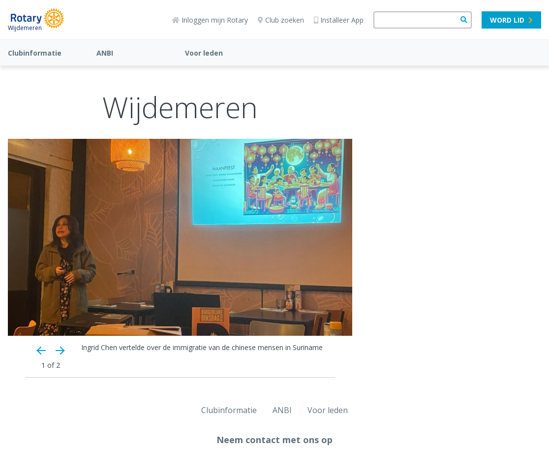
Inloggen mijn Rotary (210, 20)
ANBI (104, 53)
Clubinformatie (34, 53)
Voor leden (204, 53)
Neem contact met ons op (274, 440)
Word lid (511, 20)
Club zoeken (281, 20)
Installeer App (339, 20)
